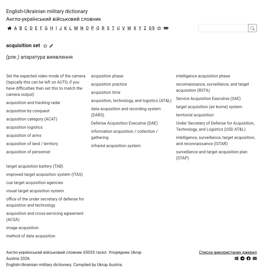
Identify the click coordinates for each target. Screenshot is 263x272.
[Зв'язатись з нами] (255, 258)
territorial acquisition (195, 115)
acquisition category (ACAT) (31, 119)
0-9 (152, 28)
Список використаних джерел (228, 252)
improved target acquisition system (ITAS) (44, 174)
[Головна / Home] (9, 28)
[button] (45, 46)
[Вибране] (159, 28)
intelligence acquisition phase (203, 76)
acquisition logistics (24, 127)
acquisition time (105, 92)
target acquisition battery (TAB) (34, 166)
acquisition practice (109, 84)
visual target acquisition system (35, 190)
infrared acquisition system (116, 145)
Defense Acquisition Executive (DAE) (124, 123)
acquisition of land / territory (32, 143)
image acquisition (22, 227)
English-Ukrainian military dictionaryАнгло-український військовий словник (53, 15)
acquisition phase (107, 76)
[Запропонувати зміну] (51, 46)
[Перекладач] (166, 28)
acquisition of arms (23, 135)
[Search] (223, 28)
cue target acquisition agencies (34, 182)
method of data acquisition (30, 236)
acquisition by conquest (28, 110)
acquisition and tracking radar (33, 102)
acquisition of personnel (28, 151)
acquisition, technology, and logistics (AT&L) (131, 100)
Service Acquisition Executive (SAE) (208, 98)
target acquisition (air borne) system (209, 106)
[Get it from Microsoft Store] (236, 258)
